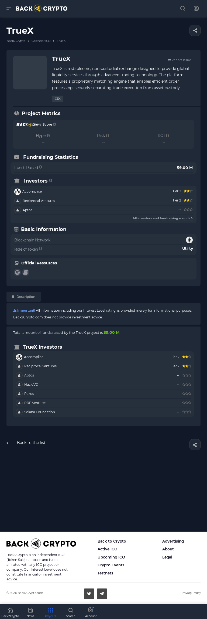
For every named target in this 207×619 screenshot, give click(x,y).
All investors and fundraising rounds (163, 218)
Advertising (173, 541)
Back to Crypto (112, 541)
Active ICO (107, 549)
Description (23, 297)
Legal (167, 557)
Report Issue (179, 60)
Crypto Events (111, 565)
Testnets (105, 573)
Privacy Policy (191, 593)
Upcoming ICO (111, 557)
